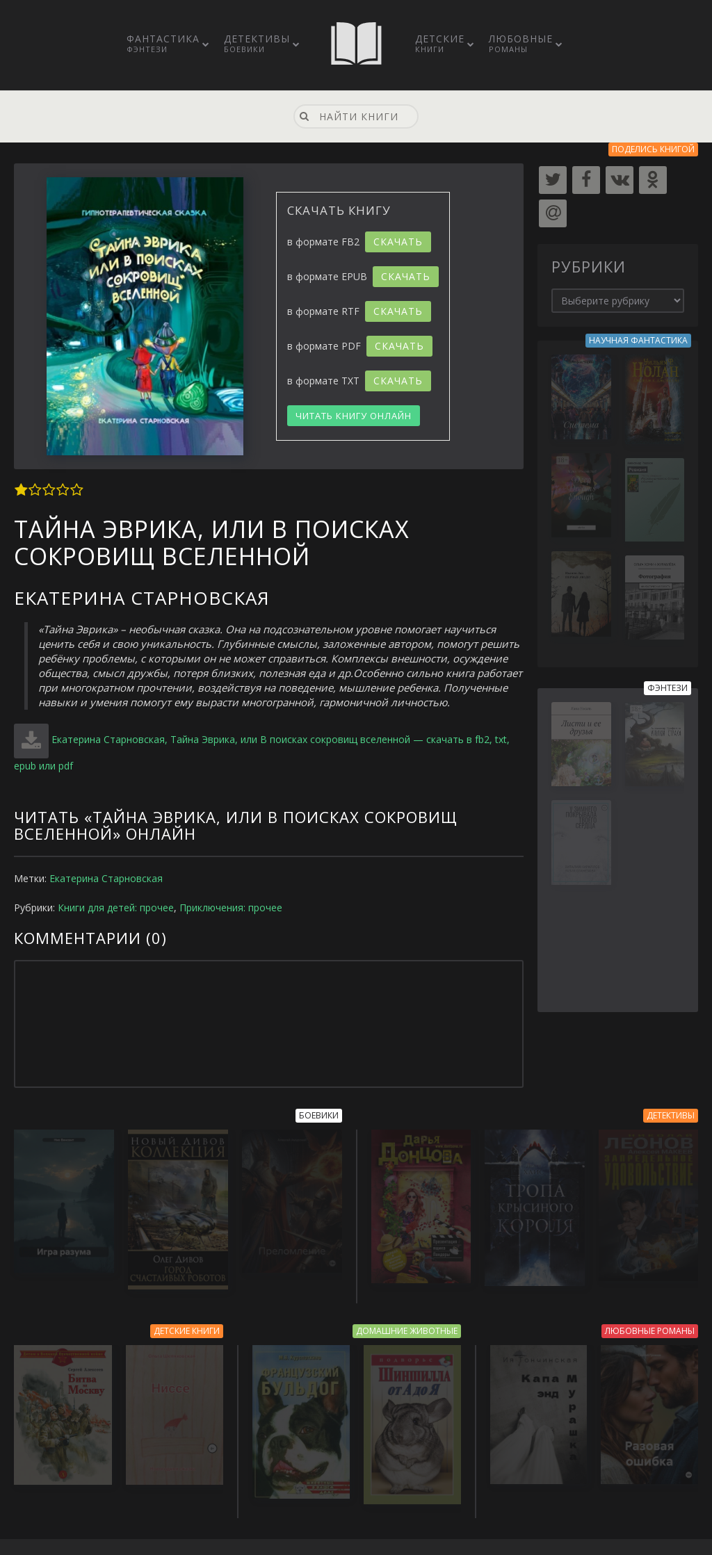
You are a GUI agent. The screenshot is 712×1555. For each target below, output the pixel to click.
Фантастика (163, 43)
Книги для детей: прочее (116, 907)
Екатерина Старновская (106, 878)
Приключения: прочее (230, 907)
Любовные (521, 43)
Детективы (257, 43)
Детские (439, 43)
